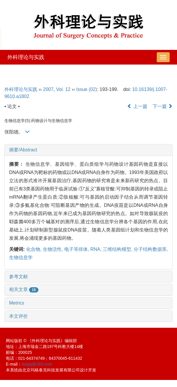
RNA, (96, 249)
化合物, (34, 249)
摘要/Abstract (23, 149)
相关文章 (23, 289)
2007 (48, 89)
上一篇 (137, 106)
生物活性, (53, 249)
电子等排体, (77, 249)
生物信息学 (21, 257)
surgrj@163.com (37, 364)
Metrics (16, 302)
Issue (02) (86, 89)
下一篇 (163, 106)
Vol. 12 (63, 89)
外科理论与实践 (25, 57)
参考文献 (18, 276)
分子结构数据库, (151, 249)
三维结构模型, (118, 249)
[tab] (88, 150)
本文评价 (18, 316)
